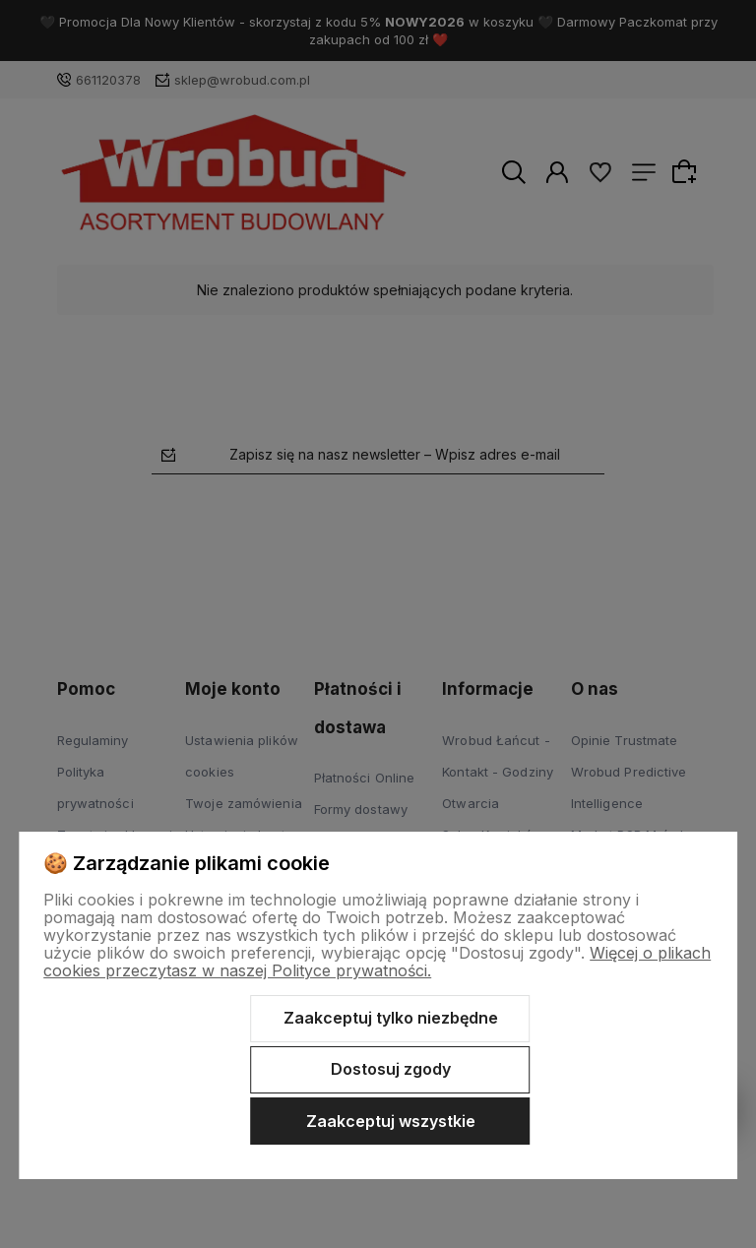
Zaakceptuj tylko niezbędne (391, 1018)
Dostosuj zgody (391, 1069)
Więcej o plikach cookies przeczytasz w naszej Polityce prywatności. (377, 961)
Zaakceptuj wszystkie (390, 1121)
